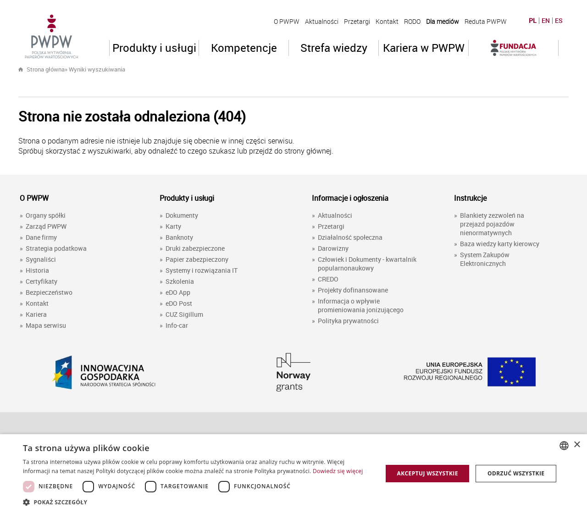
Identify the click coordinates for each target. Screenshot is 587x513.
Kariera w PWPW (424, 47)
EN (546, 20)
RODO (412, 21)
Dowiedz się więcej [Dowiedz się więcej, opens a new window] (338, 471)
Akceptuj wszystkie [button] (427, 473)
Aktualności (321, 21)
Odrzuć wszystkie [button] (515, 473)
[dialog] (293, 473)
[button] (197, 501)
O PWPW (286, 21)
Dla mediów (442, 21)
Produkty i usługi (154, 47)
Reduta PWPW (486, 21)
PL (533, 20)
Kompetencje (244, 47)
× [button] (576, 444)
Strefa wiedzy (333, 47)
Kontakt (387, 21)
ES (559, 20)
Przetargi (357, 21)
